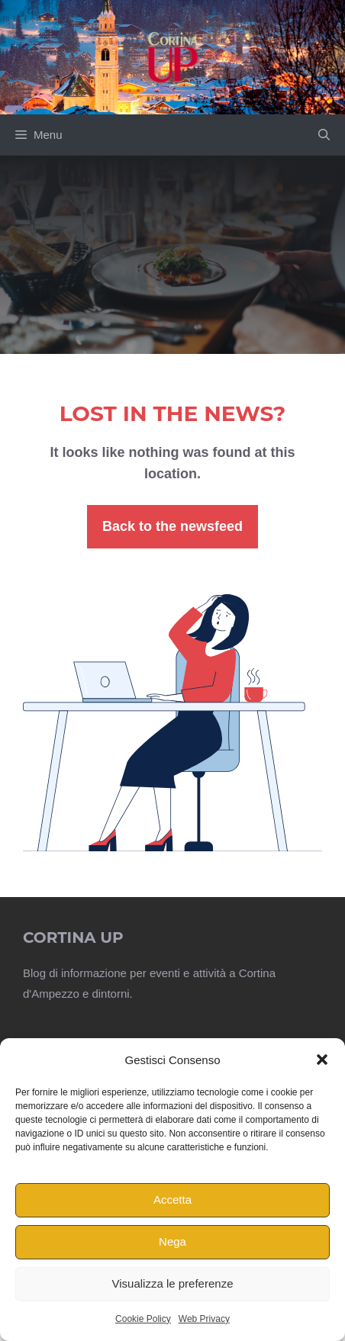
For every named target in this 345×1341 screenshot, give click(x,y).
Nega (172, 1241)
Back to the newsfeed (172, 526)
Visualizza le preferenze (173, 1283)
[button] (322, 1059)
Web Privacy (204, 1319)
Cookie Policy (143, 1319)
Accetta (172, 1199)
